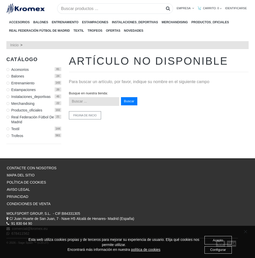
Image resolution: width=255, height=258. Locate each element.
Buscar (129, 101)
